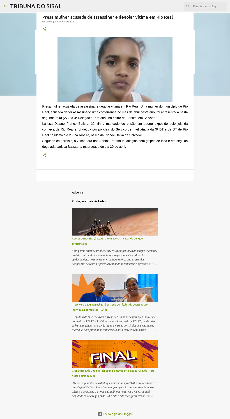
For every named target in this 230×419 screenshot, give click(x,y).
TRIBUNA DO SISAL (36, 6)
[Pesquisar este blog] (208, 6)
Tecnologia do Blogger (115, 414)
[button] (44, 29)
